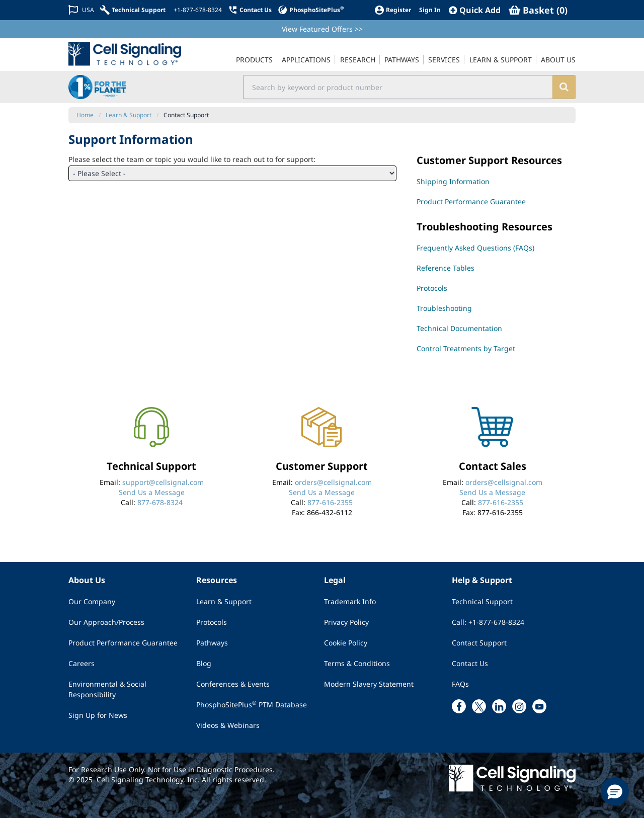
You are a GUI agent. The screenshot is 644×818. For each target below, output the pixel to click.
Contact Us (470, 663)
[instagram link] (519, 706)
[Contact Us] (250, 10)
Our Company (91, 601)
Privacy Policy (346, 622)
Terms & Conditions (357, 663)
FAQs (460, 684)
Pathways (212, 642)
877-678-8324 (160, 502)
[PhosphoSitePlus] (311, 10)
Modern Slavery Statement (369, 684)
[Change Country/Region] (81, 10)
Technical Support (482, 601)
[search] (563, 87)
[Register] (392, 10)
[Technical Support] (133, 10)
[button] (615, 791)
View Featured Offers (322, 29)
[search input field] (398, 87)
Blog (203, 663)
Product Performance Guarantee (123, 642)
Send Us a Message (152, 492)
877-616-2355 (330, 502)
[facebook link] (459, 706)
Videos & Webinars (228, 725)
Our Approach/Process (106, 622)
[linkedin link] (499, 706)
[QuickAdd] (475, 10)
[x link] (479, 706)
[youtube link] (539, 706)
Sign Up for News (97, 715)
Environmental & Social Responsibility (107, 689)
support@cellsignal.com (163, 482)
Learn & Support (224, 601)
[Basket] (538, 10)
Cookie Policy (345, 642)
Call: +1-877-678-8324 (488, 622)
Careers (81, 663)
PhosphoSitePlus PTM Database (251, 704)
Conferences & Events (233, 684)
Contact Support (479, 642)
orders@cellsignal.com (333, 482)
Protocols (211, 622)
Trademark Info (350, 601)
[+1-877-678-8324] (197, 10)
